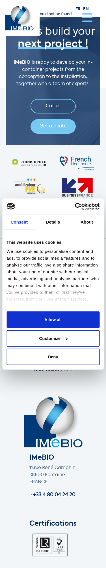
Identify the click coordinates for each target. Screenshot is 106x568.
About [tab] (87, 222)
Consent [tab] (19, 222)
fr (77, 9)
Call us (53, 106)
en (86, 9)
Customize (53, 338)
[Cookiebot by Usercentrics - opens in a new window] (75, 206)
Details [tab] (53, 222)
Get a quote (53, 126)
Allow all (53, 319)
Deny (53, 356)
